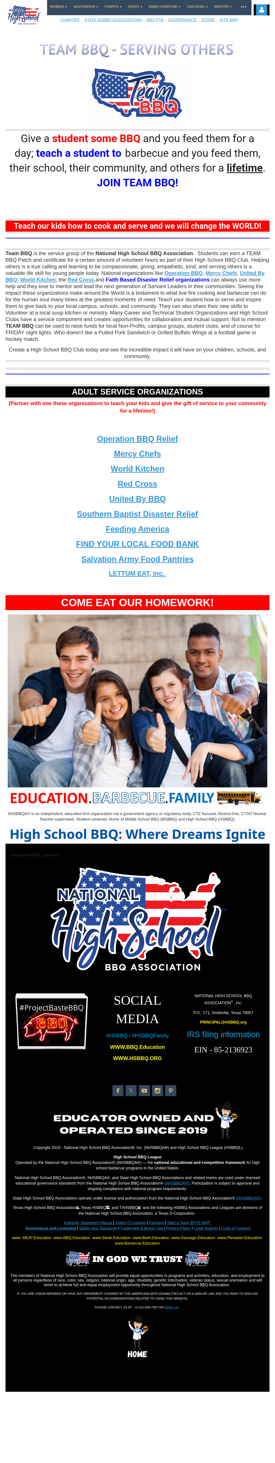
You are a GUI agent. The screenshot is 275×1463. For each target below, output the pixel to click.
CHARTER (70, 20)
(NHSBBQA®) (177, 1183)
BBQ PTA (155, 20)
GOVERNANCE (182, 20)
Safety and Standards (98, 1228)
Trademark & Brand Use (141, 1228)
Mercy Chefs (221, 273)
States (120, 1223)
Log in (261, 9)
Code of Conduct (236, 1228)
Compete (137, 1223)
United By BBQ (137, 498)
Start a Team (178, 1223)
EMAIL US (171, 1307)
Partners (156, 1223)
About (107, 1223)
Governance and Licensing (50, 1228)
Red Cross (137, 483)
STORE (208, 20)
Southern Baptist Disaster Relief (137, 514)
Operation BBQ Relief (137, 438)
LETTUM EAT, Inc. (137, 573)
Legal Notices (206, 1228)
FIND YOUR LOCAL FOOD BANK (137, 544)
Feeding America (137, 529)
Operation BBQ (184, 273)
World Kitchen (38, 280)
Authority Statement (81, 1223)
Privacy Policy (178, 1228)
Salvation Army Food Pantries (137, 559)
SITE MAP (229, 20)
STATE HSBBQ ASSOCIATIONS (113, 20)
